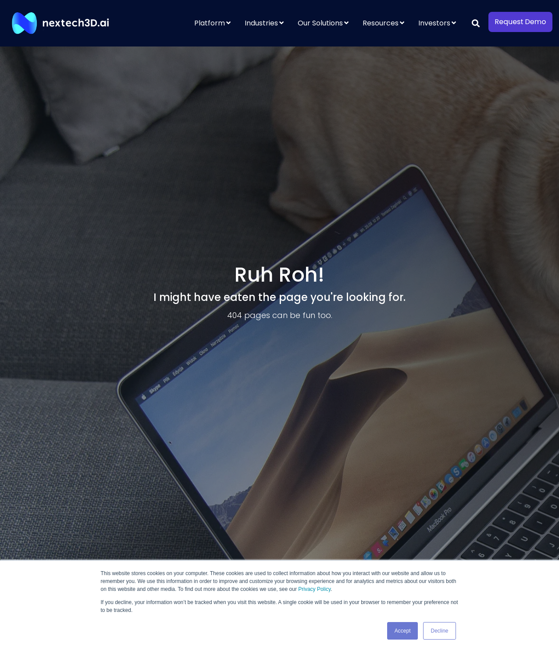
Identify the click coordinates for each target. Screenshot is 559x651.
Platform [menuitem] (209, 23)
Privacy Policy (314, 589)
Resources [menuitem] (381, 23)
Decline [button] (439, 631)
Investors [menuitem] (434, 23)
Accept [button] (403, 631)
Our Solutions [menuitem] (320, 23)
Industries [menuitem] (261, 23)
